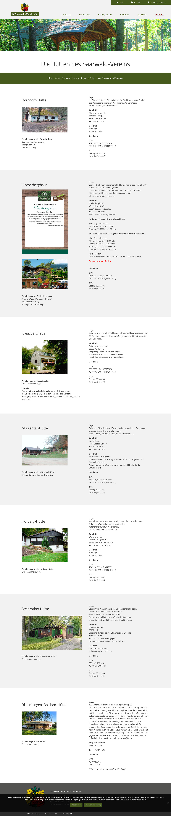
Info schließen (76, 804)
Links (56, 813)
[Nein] (168, 803)
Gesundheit (84, 14)
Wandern (124, 14)
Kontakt (46, 813)
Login (119, 2)
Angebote (142, 14)
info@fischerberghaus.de (104, 214)
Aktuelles (66, 14)
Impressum (67, 813)
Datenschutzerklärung (93, 804)
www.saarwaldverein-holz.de (112, 641)
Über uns (159, 14)
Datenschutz (33, 813)
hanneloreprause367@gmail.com (109, 357)
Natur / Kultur (105, 14)
